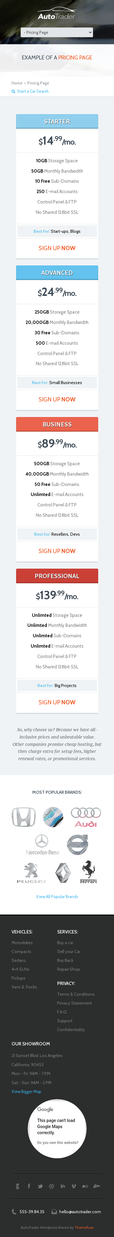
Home (17, 83)
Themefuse (84, 1227)
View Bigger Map (26, 1091)
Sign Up (57, 248)
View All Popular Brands (57, 896)
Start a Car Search (33, 91)
